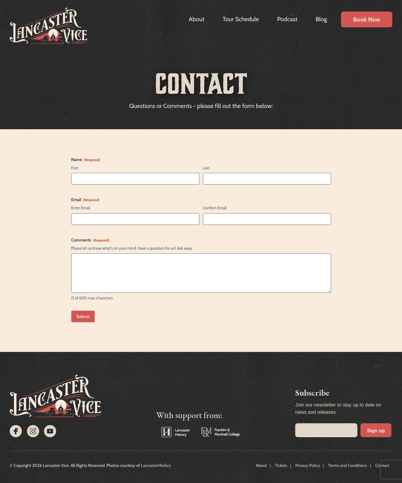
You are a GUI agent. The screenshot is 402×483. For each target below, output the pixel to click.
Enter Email (80, 207)
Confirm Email (215, 207)
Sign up (376, 430)
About (196, 19)
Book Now (366, 19)
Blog (321, 19)
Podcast (287, 19)
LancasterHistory (156, 465)
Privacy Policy (308, 465)
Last (206, 167)
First (74, 167)
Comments (90, 240)
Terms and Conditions (347, 465)
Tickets (281, 465)
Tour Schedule (241, 19)
